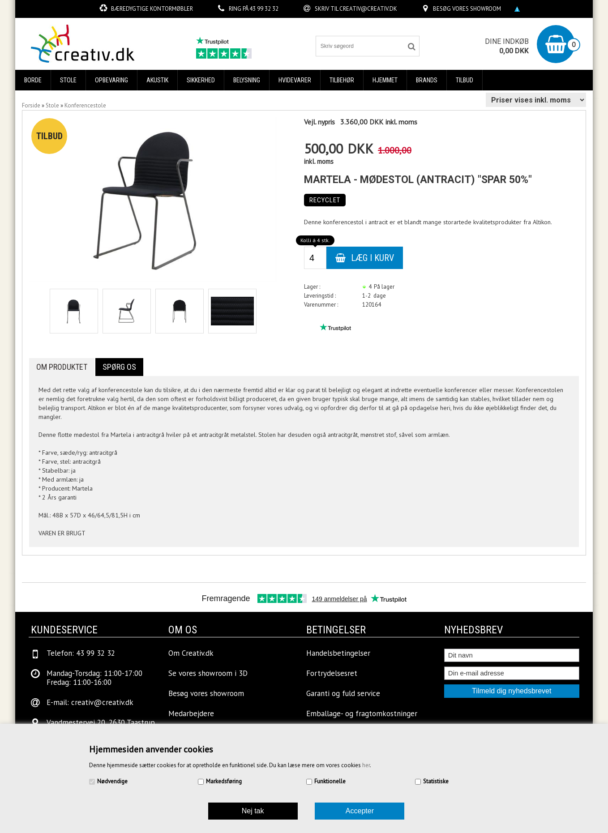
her (366, 765)
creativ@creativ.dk (368, 9)
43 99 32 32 (263, 9)
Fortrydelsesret (331, 673)
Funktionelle (330, 781)
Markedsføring (224, 781)
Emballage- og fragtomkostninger (361, 713)
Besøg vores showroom (467, 9)
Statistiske (436, 781)
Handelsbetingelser (338, 653)
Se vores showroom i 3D (208, 673)
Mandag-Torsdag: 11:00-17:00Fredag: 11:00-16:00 (94, 677)
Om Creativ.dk (191, 653)
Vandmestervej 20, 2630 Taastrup (101, 722)
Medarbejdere (191, 713)
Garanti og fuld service (343, 693)
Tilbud (464, 80)
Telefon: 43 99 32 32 (81, 653)
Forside (31, 105)
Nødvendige (112, 781)
